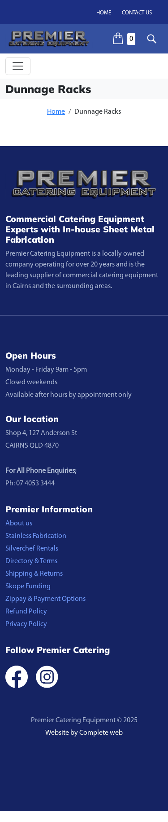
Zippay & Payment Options (45, 599)
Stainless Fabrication (35, 536)
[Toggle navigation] (17, 66)
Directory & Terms (31, 561)
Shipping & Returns (34, 574)
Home (103, 13)
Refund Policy (26, 611)
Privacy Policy (26, 624)
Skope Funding (28, 586)
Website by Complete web (84, 733)
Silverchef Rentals (31, 548)
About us (18, 523)
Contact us (137, 13)
